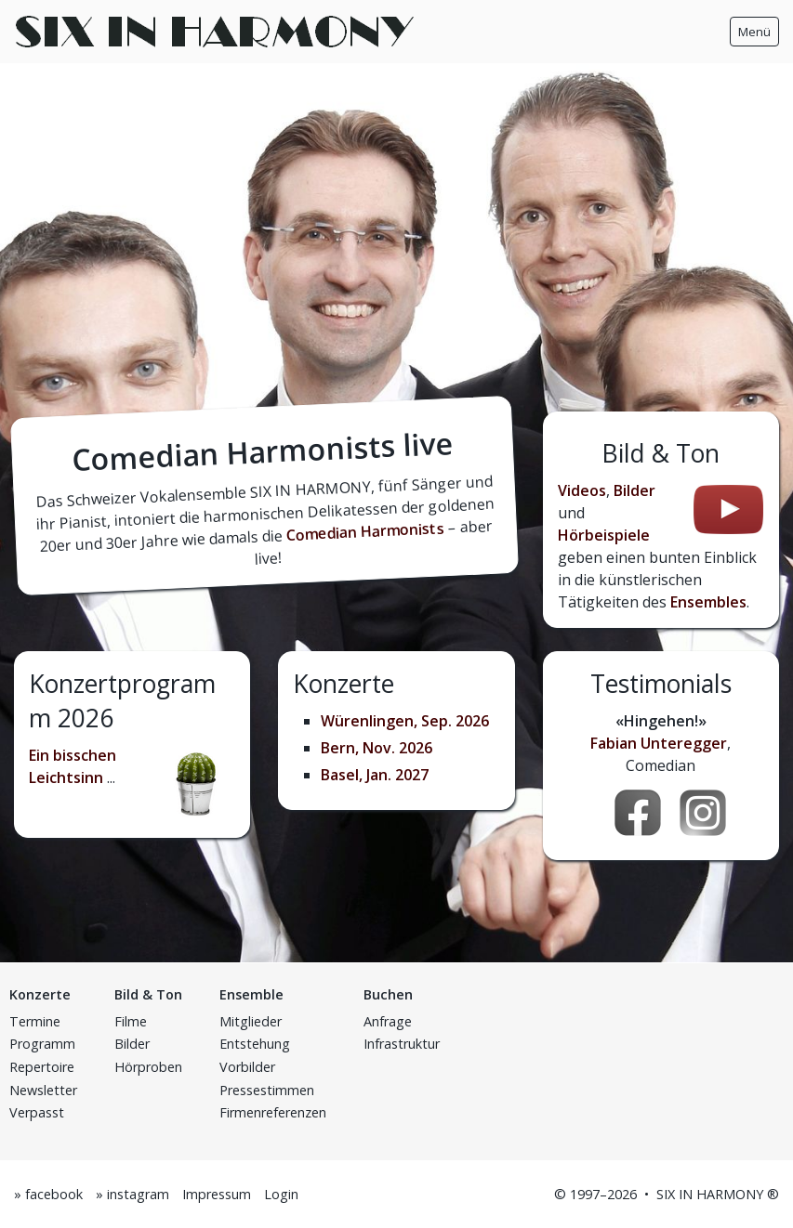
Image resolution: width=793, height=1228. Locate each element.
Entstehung (254, 1043)
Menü (754, 31)
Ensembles (708, 602)
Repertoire (41, 1067)
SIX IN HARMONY (709, 1194)
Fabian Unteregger (658, 743)
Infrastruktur (401, 1043)
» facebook (48, 1194)
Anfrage (387, 1021)
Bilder (634, 490)
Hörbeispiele (604, 535)
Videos (582, 490)
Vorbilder (247, 1067)
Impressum (216, 1194)
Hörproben (148, 1067)
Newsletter (43, 1090)
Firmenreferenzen (272, 1112)
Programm (42, 1043)
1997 (585, 1194)
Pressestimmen (266, 1090)
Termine (34, 1021)
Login (281, 1194)
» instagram (132, 1194)
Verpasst (36, 1112)
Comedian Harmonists (365, 531)
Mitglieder (250, 1021)
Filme (130, 1021)
